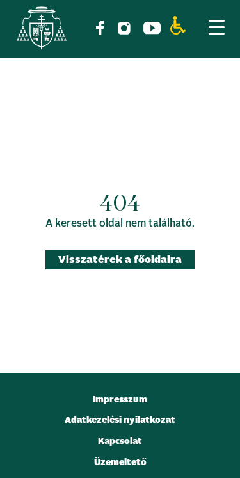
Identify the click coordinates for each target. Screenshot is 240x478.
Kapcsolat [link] (120, 441)
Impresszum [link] (120, 399)
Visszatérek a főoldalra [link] (120, 260)
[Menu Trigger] (216, 27)
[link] (41, 30)
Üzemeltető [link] (120, 462)
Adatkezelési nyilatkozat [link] (120, 420)
